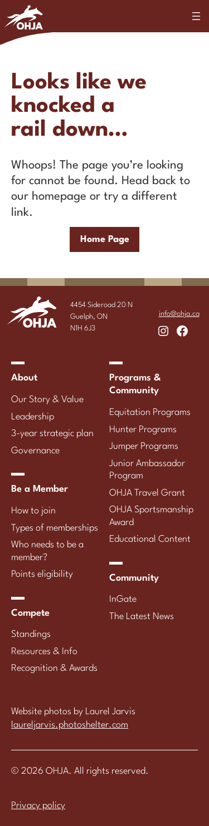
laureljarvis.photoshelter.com (69, 725)
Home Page (104, 239)
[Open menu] (196, 16)
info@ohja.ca (179, 314)
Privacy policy (38, 805)
